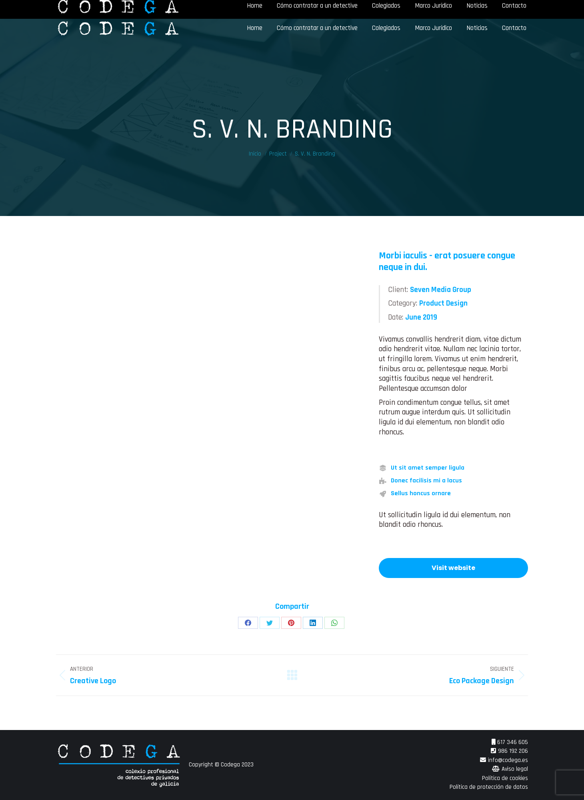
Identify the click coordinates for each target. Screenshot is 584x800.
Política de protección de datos (489, 787)
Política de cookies (505, 778)
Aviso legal (515, 769)
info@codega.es (508, 760)
